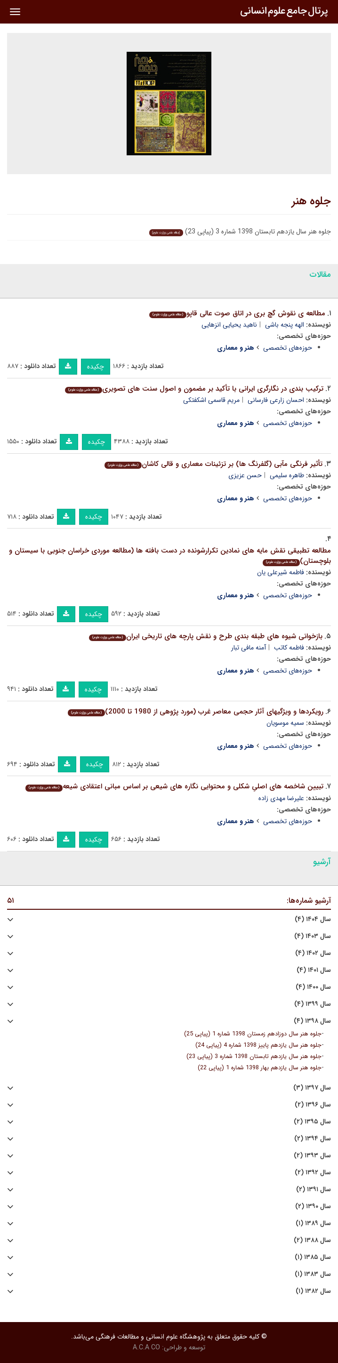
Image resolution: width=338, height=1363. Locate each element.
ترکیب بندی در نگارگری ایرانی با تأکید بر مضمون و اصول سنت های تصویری (194, 388)
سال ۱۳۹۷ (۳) (312, 1088)
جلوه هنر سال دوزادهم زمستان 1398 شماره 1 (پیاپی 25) (253, 1034)
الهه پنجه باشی (284, 325)
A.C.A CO (146, 1347)
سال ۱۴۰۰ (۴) (313, 987)
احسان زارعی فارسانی (276, 400)
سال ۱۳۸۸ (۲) (312, 1240)
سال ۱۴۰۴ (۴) (313, 919)
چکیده (95, 366)
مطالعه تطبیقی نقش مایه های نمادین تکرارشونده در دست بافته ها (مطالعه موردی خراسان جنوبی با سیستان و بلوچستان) (170, 556)
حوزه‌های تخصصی (287, 348)
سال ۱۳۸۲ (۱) (313, 1291)
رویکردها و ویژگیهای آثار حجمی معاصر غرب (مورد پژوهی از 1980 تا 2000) (195, 711)
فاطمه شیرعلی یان (280, 572)
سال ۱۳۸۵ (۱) (313, 1257)
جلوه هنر (311, 201)
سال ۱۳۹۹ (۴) (312, 1004)
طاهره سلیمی (287, 475)
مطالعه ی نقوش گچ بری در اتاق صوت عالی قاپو (237, 313)
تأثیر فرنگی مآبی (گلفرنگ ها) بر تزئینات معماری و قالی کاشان (213, 464)
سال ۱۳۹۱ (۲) (313, 1190)
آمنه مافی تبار (248, 647)
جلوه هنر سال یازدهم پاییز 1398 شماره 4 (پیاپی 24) (258, 1045)
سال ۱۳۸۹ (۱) (313, 1223)
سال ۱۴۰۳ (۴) (312, 936)
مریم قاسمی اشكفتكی (211, 400)
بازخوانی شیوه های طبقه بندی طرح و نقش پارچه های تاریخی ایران (205, 636)
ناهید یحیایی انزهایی (229, 325)
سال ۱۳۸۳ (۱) (313, 1274)
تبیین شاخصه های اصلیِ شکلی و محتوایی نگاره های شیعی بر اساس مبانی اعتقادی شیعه (174, 786)
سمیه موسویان (285, 723)
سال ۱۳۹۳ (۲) (312, 1156)
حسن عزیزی (245, 475)
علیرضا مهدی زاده (281, 798)
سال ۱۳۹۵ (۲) (312, 1122)
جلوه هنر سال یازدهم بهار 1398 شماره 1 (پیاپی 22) (260, 1068)
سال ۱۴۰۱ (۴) (314, 970)
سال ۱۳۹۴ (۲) (312, 1139)
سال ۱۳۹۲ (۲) (313, 1173)
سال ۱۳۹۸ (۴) (312, 1021)
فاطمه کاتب (289, 647)
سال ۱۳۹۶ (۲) (313, 1105)
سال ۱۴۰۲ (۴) (313, 953)
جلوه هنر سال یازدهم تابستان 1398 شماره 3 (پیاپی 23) (254, 1056)
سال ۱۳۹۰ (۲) (313, 1206)
